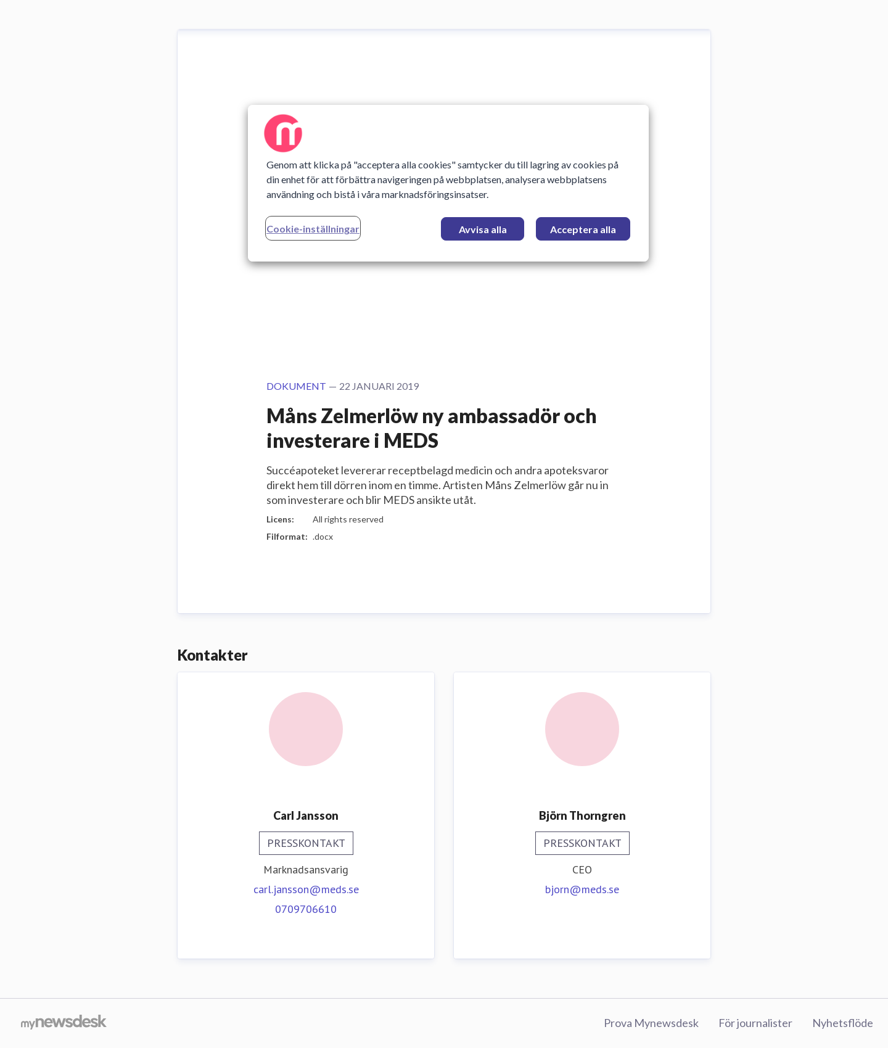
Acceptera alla (583, 229)
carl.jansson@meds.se (306, 889)
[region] (448, 183)
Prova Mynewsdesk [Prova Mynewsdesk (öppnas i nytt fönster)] (651, 1022)
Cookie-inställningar (313, 228)
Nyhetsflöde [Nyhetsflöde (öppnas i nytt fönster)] (842, 1022)
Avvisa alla (483, 229)
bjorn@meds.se (582, 889)
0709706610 (306, 909)
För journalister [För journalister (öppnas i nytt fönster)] (755, 1022)
